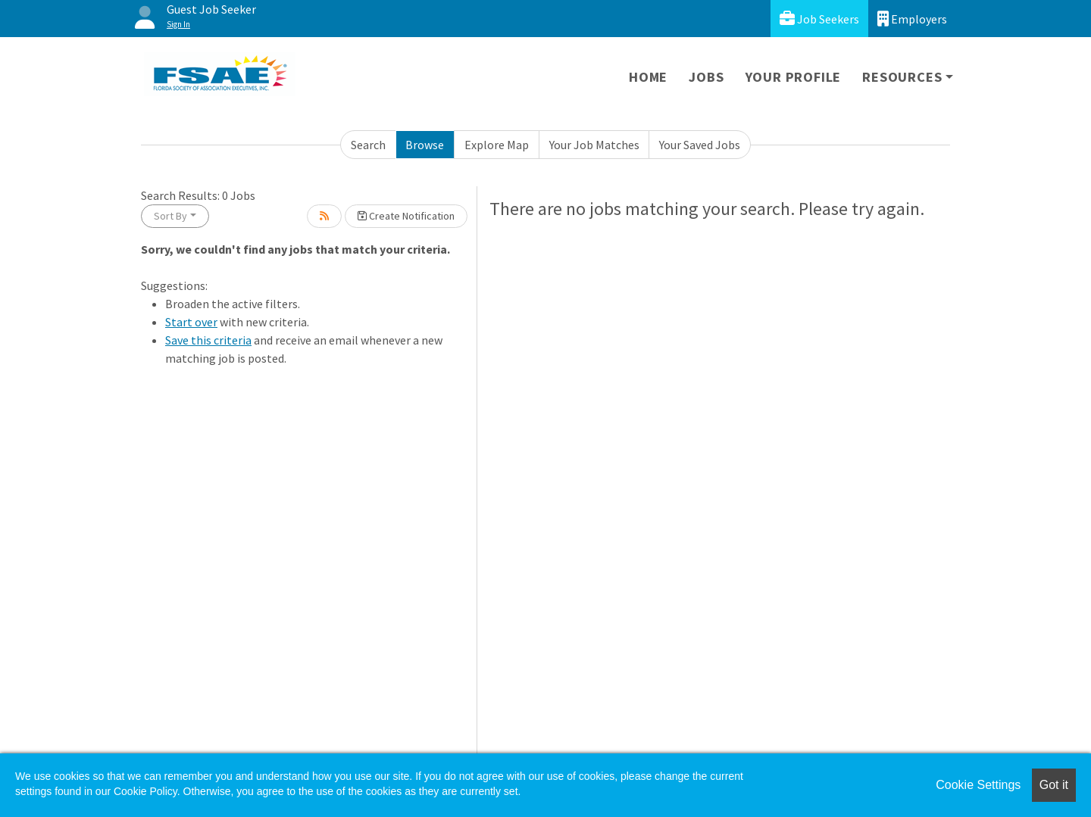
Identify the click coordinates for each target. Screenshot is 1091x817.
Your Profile (794, 77)
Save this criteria (208, 340)
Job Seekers (819, 18)
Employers (912, 18)
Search (368, 144)
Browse (424, 144)
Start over (191, 321)
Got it (1053, 784)
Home (648, 77)
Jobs (706, 77)
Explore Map (496, 144)
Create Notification (406, 216)
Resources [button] (902, 77)
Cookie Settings (978, 784)
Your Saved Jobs (699, 144)
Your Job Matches (594, 144)
